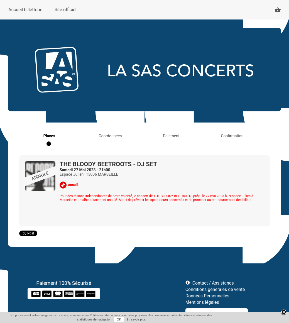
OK (119, 319)
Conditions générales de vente (215, 289)
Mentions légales (202, 302)
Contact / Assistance (213, 283)
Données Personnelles (207, 295)
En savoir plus (136, 319)
